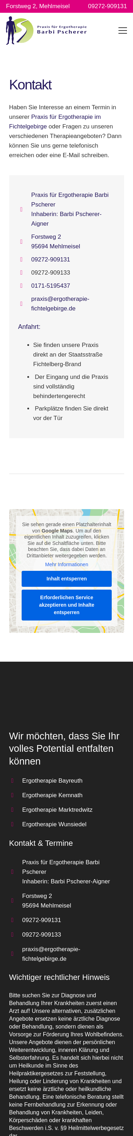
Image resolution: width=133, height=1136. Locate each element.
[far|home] (24, 209)
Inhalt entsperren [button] (66, 578)
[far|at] (24, 304)
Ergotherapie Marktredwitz (57, 809)
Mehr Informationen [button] (66, 565)
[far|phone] (24, 259)
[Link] (46, 30)
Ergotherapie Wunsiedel (54, 824)
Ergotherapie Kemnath (52, 795)
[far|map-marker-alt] (24, 242)
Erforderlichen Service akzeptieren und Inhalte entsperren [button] (66, 605)
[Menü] (123, 30)
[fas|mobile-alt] (24, 286)
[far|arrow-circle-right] (15, 780)
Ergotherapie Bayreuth (52, 780)
